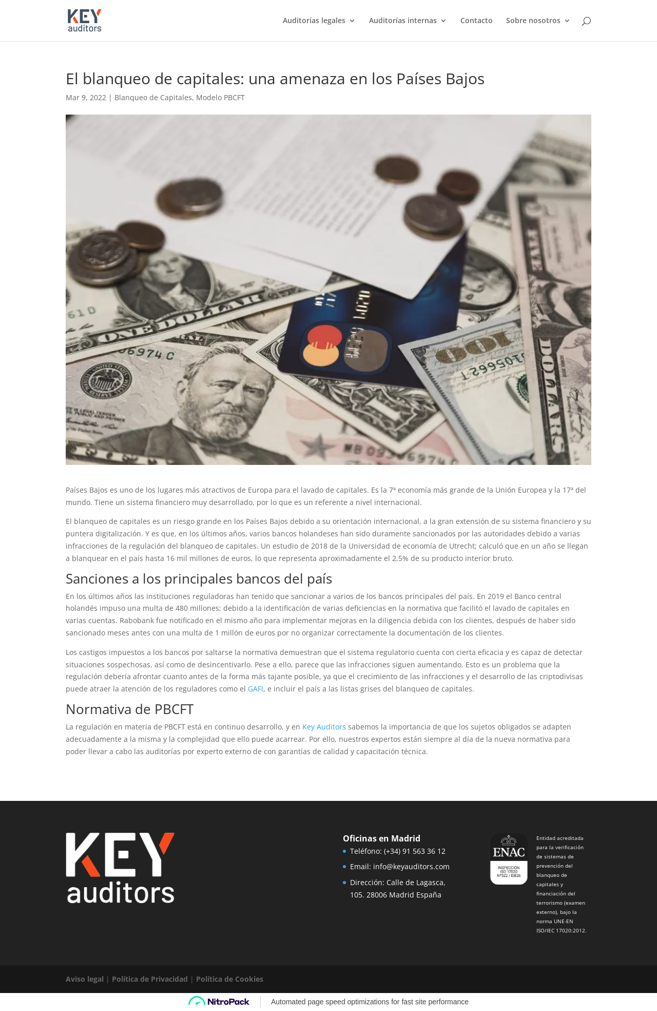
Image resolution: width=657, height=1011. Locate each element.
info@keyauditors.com (411, 866)
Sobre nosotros (533, 21)
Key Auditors (324, 727)
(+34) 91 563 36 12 (415, 851)
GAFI (255, 689)
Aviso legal (85, 979)
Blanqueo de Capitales (153, 97)
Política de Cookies (229, 979)
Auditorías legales (314, 21)
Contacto (476, 21)
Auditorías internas (403, 21)
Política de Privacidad (150, 979)
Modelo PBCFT (220, 97)
